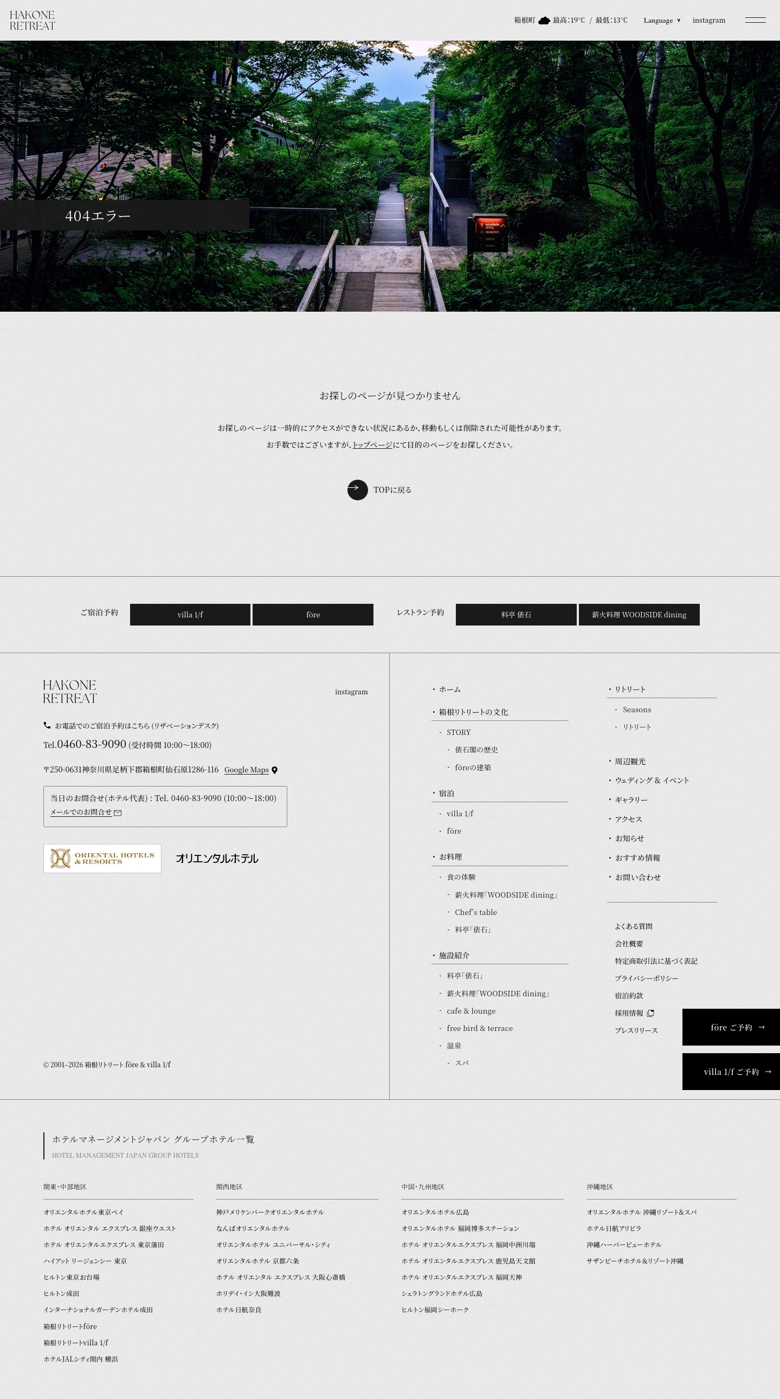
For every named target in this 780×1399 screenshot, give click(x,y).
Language (662, 20)
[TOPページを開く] (33, 20)
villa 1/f (190, 614)
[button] (755, 20)
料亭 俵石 (516, 614)
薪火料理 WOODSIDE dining (639, 614)
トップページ (372, 444)
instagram (709, 19)
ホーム (450, 689)
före (313, 614)
